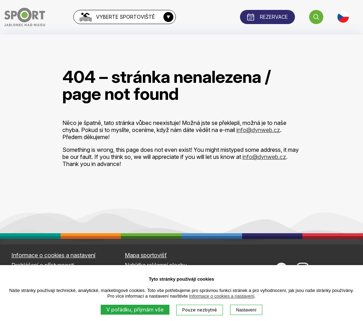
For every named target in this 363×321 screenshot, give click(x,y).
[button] (316, 17)
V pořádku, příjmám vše (135, 309)
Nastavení (246, 310)
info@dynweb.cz (258, 129)
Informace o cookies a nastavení (221, 296)
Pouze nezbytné (199, 310)
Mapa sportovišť (146, 255)
